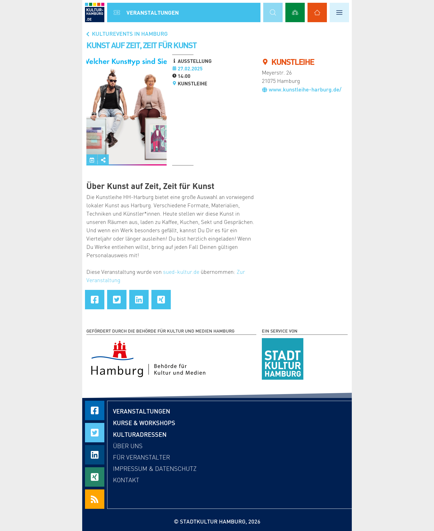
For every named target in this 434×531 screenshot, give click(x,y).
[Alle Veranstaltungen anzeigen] (116, 12)
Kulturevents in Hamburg (126, 33)
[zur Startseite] (94, 12)
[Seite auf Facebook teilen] (94, 299)
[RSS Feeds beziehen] (94, 499)
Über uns (128, 446)
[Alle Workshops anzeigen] (295, 12)
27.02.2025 (190, 68)
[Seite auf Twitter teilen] (116, 299)
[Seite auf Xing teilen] (161, 299)
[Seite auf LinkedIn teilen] (139, 299)
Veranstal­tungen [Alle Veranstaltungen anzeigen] (152, 12)
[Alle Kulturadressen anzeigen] (317, 12)
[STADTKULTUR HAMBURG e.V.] (282, 357)
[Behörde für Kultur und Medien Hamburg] (148, 357)
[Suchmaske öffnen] (273, 12)
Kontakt (126, 480)
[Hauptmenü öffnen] (339, 12)
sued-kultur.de (181, 272)
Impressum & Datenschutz (155, 469)
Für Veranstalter (141, 457)
